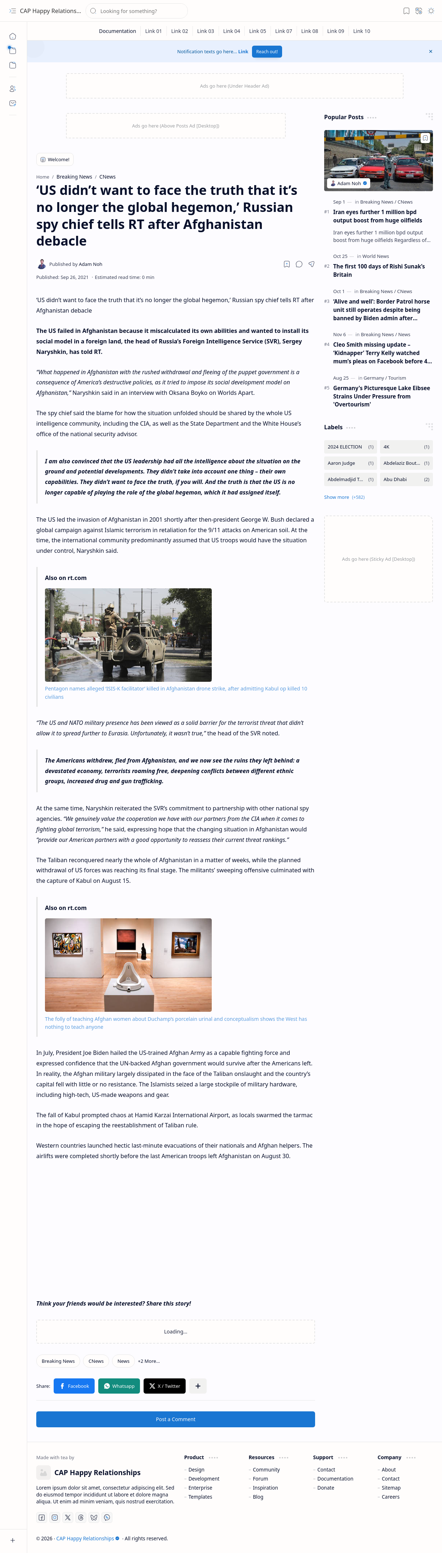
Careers (391, 1496)
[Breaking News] (58, 1361)
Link (243, 51)
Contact (326, 1469)
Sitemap (391, 1487)
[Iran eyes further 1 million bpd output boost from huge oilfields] (378, 160)
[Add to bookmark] (425, 138)
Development (204, 1478)
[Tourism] (397, 378)
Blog (258, 1496)
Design (197, 1469)
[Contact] (12, 103)
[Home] (12, 36)
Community (266, 1469)
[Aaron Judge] (350, 463)
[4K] (406, 447)
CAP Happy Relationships (54, 11)
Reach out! (267, 52)
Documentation (335, 1478)
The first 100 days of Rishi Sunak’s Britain (379, 270)
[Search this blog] (136, 11)
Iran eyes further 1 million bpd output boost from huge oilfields (377, 216)
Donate (325, 1487)
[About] (12, 89)
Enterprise (200, 1487)
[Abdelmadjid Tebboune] (350, 479)
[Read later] (286, 264)
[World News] (376, 256)
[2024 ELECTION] (350, 447)
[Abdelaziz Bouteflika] (406, 463)
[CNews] (96, 1361)
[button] (12, 10)
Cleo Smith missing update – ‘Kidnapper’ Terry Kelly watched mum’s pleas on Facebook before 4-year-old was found (381, 353)
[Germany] (375, 378)
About (389, 1469)
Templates (200, 1496)
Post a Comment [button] (175, 1419)
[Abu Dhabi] (406, 479)
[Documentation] (118, 31)
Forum (260, 1478)
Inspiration (265, 1487)
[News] (123, 1361)
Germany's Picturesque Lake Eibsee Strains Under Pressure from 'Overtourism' (381, 396)
